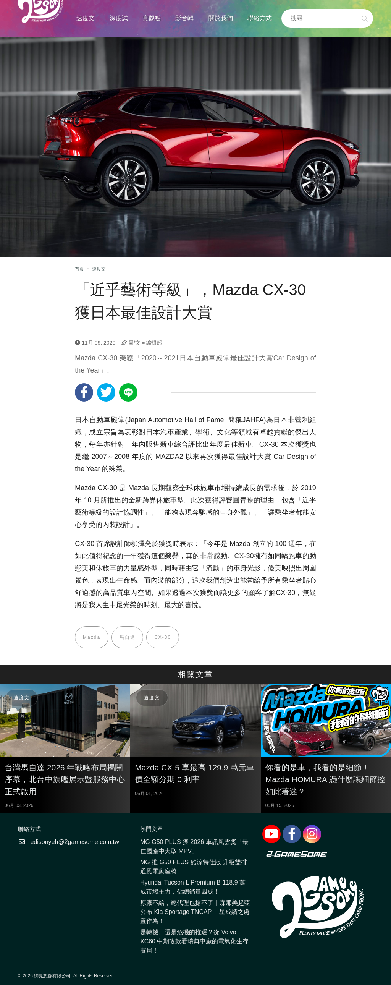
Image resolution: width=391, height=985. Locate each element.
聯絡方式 (259, 18)
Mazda (91, 637)
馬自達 (128, 637)
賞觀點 (151, 18)
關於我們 (220, 18)
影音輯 (184, 18)
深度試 (119, 18)
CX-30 (163, 637)
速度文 (85, 18)
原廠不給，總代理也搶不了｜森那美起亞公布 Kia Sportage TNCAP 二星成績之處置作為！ (195, 911)
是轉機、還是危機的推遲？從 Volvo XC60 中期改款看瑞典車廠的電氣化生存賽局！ (194, 941)
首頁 (79, 269)
